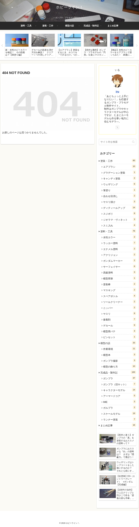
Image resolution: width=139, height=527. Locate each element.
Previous (2, 45)
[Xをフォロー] (117, 127)
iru (117, 91)
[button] (133, 141)
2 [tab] (67, 62)
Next (137, 45)
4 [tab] (75, 62)
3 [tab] (71, 62)
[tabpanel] (17, 45)
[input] (117, 142)
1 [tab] (63, 62)
